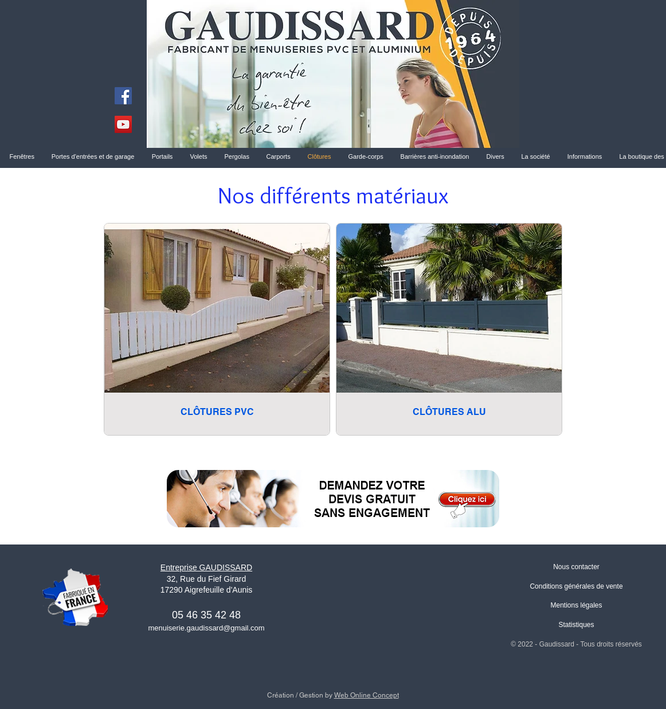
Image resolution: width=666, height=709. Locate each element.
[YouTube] (123, 124)
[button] (536, 156)
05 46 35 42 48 (206, 615)
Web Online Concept (366, 695)
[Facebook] (123, 95)
